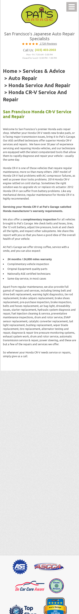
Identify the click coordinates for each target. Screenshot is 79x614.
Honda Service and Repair (39, 85)
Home (10, 71)
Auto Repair (22, 78)
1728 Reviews (48, 43)
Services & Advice (44, 71)
